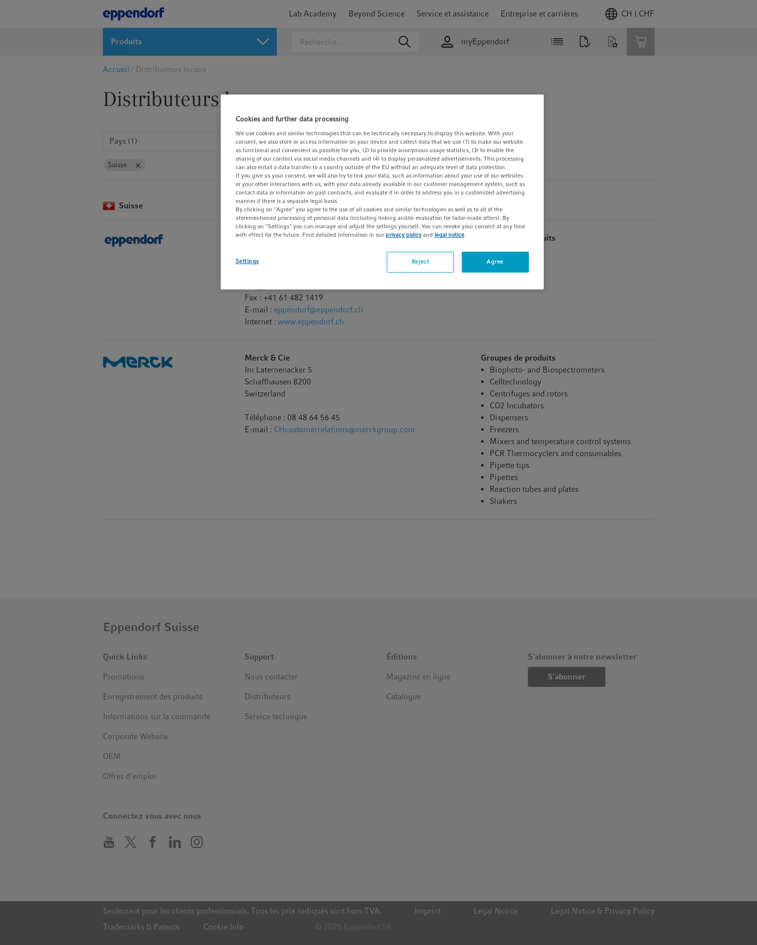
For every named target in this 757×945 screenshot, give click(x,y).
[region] (382, 191)
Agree (495, 261)
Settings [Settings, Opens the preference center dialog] (247, 261)
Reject (420, 261)
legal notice (449, 234)
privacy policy (403, 234)
